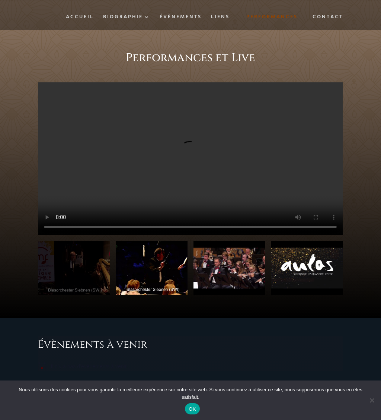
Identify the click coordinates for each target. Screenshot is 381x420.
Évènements (181, 18)
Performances (272, 17)
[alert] (190, 366)
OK (192, 409)
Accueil (80, 18)
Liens (220, 18)
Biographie (123, 18)
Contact (328, 18)
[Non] (371, 400)
